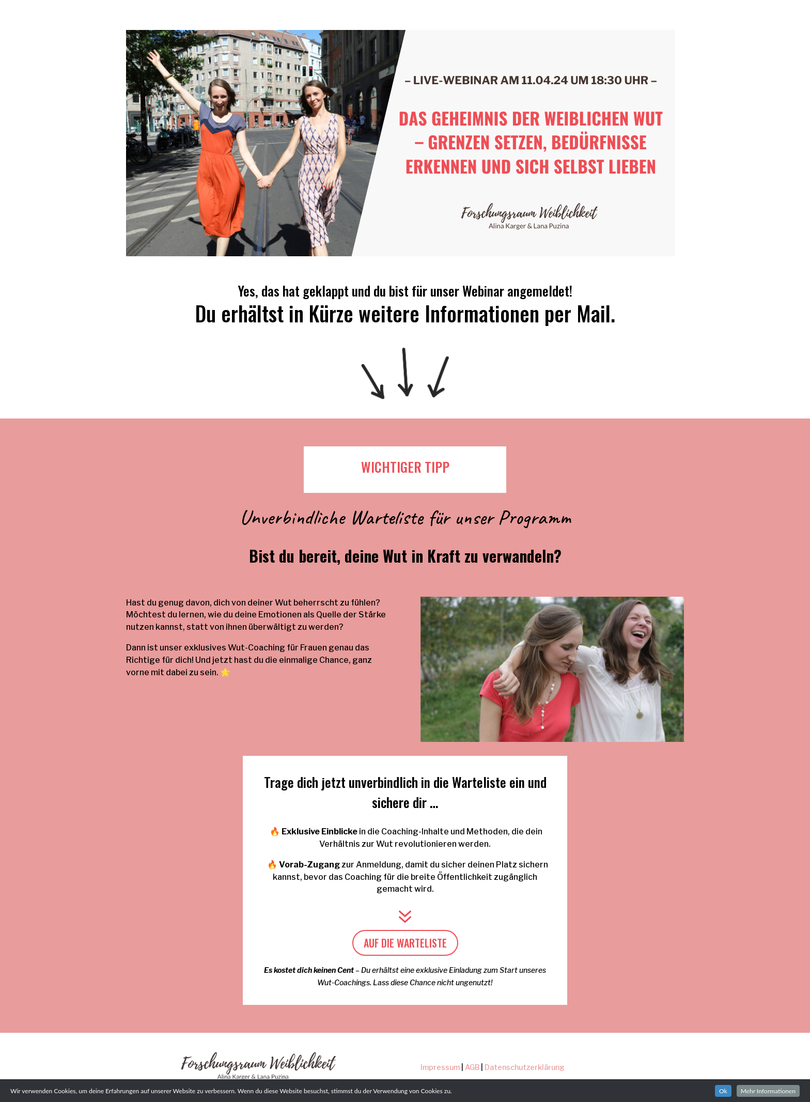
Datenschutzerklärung (525, 1067)
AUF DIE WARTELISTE (405, 943)
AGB (472, 1067)
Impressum (440, 1067)
